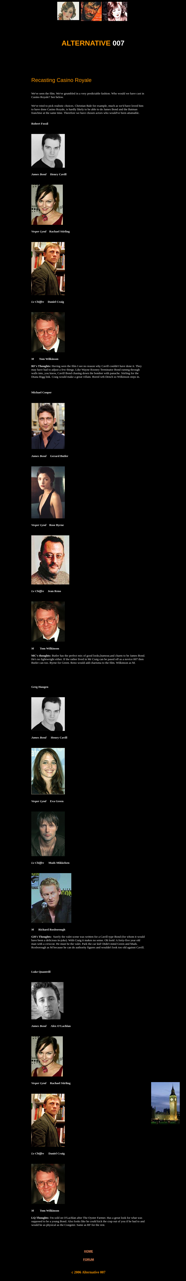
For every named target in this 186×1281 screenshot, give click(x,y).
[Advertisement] (83, 66)
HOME (88, 1251)
